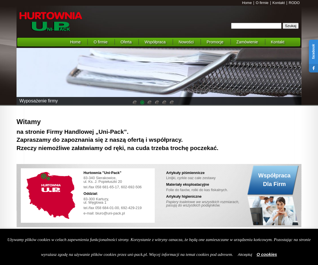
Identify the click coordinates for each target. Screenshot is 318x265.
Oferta (126, 42)
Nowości (186, 42)
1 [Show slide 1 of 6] (135, 103)
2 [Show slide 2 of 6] (142, 103)
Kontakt (278, 3)
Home (247, 3)
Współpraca (155, 42)
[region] (159, 76)
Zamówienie (247, 42)
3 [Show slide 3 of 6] (149, 103)
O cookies (266, 254)
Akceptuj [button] (245, 254)
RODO (294, 3)
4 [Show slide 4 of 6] (157, 103)
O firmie (262, 3)
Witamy (29, 122)
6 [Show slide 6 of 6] (172, 103)
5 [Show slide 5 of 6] (164, 103)
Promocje (215, 42)
